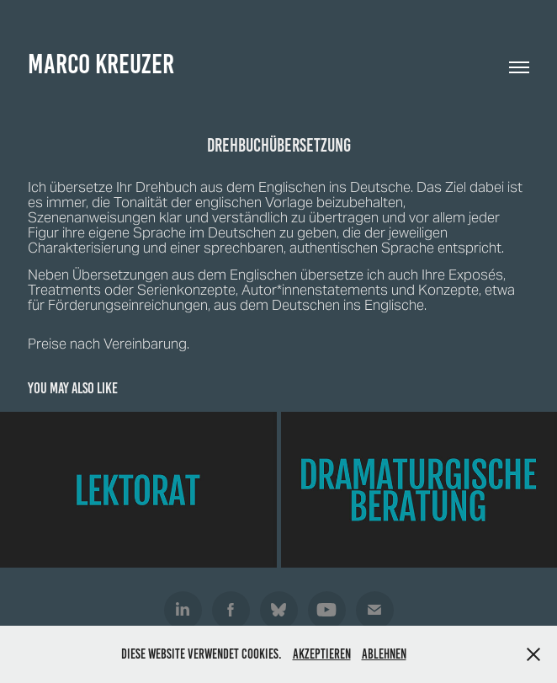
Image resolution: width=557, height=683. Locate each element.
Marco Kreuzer (101, 64)
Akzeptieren (322, 654)
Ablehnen (384, 654)
